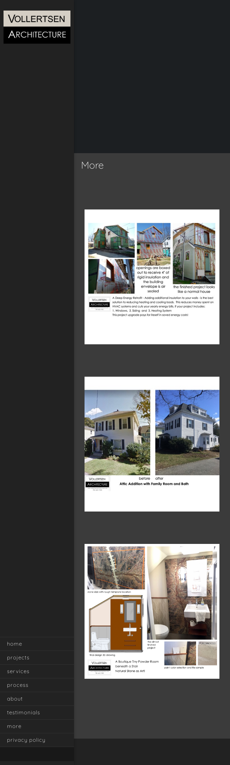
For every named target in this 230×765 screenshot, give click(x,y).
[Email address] (155, 752)
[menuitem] (37, 644)
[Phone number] (145, 752)
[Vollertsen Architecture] (37, 28)
